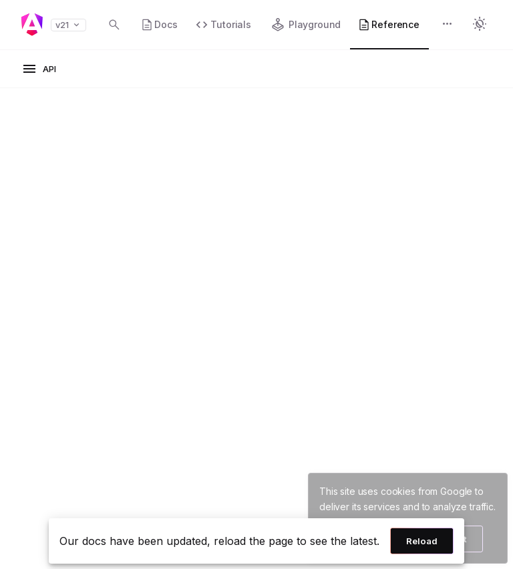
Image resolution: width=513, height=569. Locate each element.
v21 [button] (68, 25)
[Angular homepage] (32, 24)
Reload (422, 541)
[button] (448, 25)
